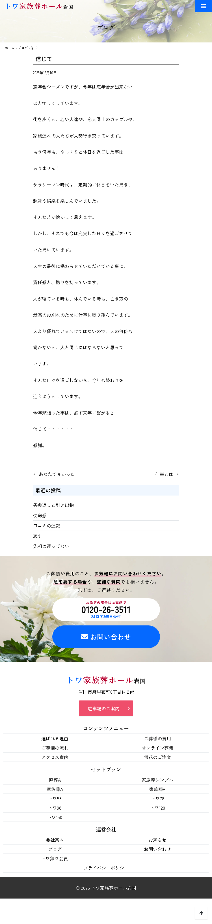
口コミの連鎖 (46, 525)
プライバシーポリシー (106, 867)
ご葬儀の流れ (54, 747)
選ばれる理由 (54, 738)
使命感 (40, 515)
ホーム (10, 47)
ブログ (23, 47)
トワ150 (54, 817)
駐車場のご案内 (104, 708)
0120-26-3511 (106, 609)
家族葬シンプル (157, 779)
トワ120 (157, 807)
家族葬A (55, 789)
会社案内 (55, 839)
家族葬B (157, 789)
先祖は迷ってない (51, 546)
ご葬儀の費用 (157, 738)
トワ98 (54, 807)
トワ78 (157, 798)
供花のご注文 (157, 757)
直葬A (55, 779)
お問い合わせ (106, 637)
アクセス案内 (54, 757)
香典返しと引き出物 (53, 504)
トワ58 (55, 798)
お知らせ (157, 839)
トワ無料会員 (54, 858)
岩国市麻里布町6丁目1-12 (106, 691)
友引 (37, 535)
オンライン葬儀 (157, 747)
